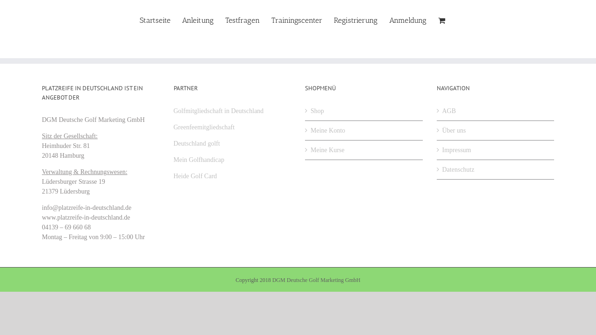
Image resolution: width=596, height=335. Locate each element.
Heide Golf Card (195, 176)
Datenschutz (458, 169)
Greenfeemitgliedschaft (204, 127)
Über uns (454, 130)
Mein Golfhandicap (199, 159)
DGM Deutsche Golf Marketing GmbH (316, 280)
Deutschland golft (197, 143)
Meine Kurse (328, 150)
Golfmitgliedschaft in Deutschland (219, 110)
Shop (317, 110)
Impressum (456, 150)
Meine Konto (328, 130)
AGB (449, 110)
